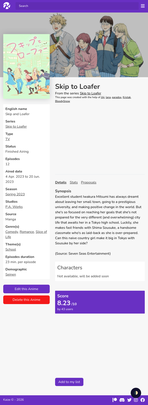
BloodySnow (62, 101)
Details (61, 182)
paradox (116, 97)
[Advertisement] (100, 138)
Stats (74, 182)
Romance (27, 231)
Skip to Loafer (16, 126)
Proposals (88, 182)
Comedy (11, 231)
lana (108, 97)
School (10, 249)
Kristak (127, 97)
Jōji (102, 97)
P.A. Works (14, 206)
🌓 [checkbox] (136, 393)
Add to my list (69, 382)
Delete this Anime (26, 299)
